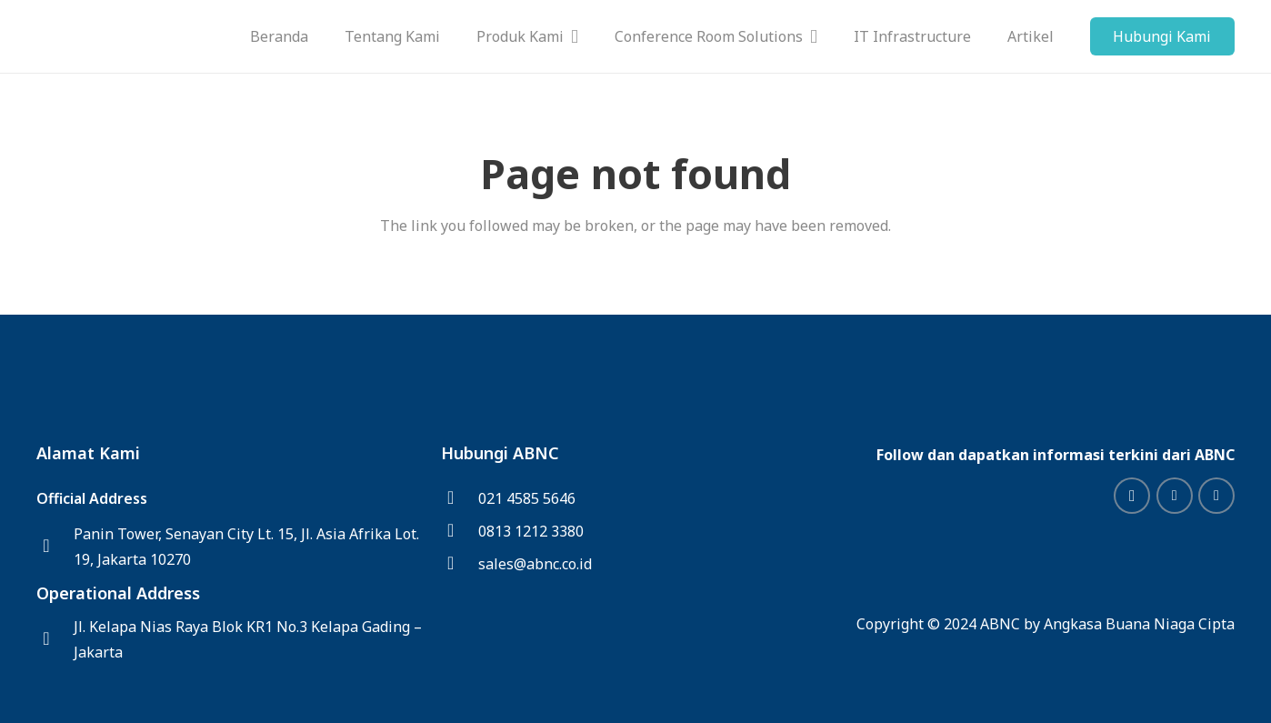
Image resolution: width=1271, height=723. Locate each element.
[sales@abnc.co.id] (459, 564)
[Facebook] (1216, 495)
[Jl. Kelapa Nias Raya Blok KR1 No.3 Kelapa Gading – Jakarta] (55, 639)
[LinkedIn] (1174, 495)
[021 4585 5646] (459, 498)
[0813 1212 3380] (459, 531)
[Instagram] (1132, 495)
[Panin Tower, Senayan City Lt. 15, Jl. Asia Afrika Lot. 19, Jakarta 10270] (55, 546)
